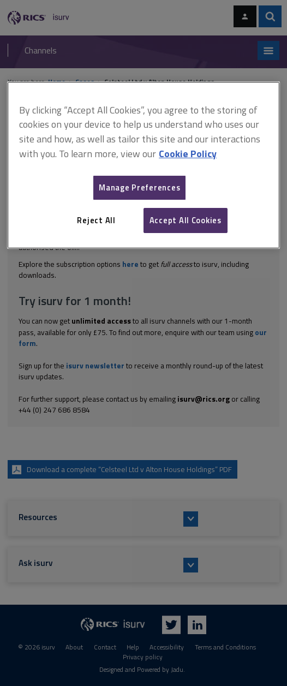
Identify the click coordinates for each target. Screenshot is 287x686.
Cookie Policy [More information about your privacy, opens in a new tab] (188, 153)
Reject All (96, 220)
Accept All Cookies (186, 220)
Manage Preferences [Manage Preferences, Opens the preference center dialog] (139, 187)
